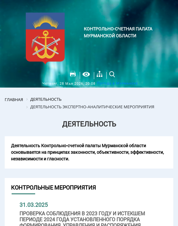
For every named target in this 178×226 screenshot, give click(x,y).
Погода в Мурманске (117, 83)
